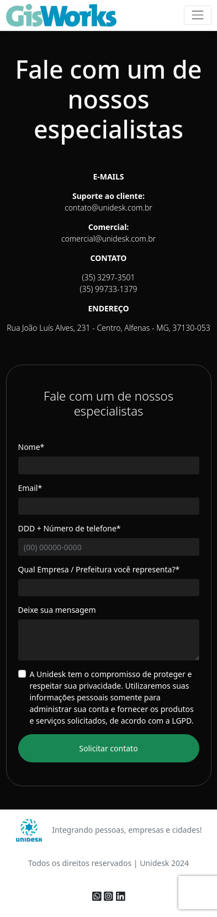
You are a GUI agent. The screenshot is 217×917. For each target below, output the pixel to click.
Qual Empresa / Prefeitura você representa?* (99, 569)
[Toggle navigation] (197, 15)
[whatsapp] (98, 896)
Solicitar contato (108, 748)
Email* (30, 488)
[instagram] (110, 896)
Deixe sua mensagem (57, 609)
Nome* (31, 447)
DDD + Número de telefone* (69, 528)
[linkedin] (120, 896)
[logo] (61, 15)
